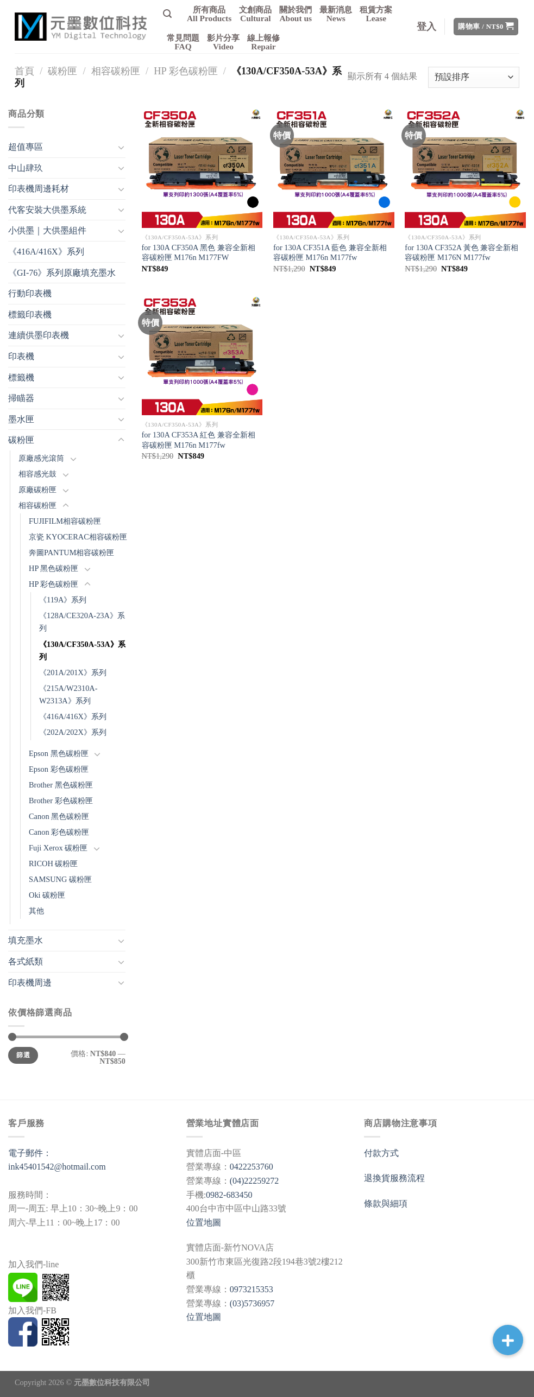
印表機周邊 (30, 982)
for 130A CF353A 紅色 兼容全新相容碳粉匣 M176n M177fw (198, 439)
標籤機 (21, 377)
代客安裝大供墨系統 (47, 209)
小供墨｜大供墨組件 (47, 230)
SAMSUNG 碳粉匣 (60, 879)
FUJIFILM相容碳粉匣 (65, 521)
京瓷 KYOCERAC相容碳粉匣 (78, 536)
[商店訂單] (473, 77)
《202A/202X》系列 (72, 732)
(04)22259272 (254, 1180)
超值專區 (25, 146)
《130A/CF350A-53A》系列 (82, 650)
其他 (36, 910)
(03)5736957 (252, 1303)
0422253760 (251, 1166)
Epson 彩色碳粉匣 (59, 769)
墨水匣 (21, 419)
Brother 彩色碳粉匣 (61, 800)
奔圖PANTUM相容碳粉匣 (71, 552)
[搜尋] (167, 13)
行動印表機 (30, 293)
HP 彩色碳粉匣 (185, 71)
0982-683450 (229, 1194)
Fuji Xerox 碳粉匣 (58, 847)
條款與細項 (385, 1203)
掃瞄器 (21, 398)
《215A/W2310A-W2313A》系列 (68, 694)
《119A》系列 (62, 599)
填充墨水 (25, 940)
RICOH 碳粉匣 (53, 863)
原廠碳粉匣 (37, 489)
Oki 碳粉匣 (47, 895)
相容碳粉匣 (115, 71)
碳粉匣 (62, 71)
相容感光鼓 (37, 473)
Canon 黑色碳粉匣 (59, 816)
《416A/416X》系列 (46, 251)
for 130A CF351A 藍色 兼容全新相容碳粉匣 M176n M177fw (330, 252)
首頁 (24, 71)
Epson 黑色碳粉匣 (59, 753)
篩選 (23, 1055)
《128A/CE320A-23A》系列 (82, 621)
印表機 (21, 356)
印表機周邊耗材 (38, 188)
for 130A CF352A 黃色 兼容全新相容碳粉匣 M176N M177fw (461, 252)
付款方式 (381, 1153)
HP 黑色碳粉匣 (53, 568)
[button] (508, 1340)
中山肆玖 (25, 168)
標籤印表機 (30, 314)
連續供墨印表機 (38, 335)
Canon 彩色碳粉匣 (59, 832)
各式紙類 (25, 961)
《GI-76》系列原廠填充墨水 (62, 272)
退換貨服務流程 (394, 1178)
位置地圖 (203, 1222)
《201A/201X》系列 (72, 672)
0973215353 (251, 1289)
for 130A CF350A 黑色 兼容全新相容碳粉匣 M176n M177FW (198, 252)
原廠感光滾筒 (41, 458)
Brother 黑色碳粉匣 (61, 784)
